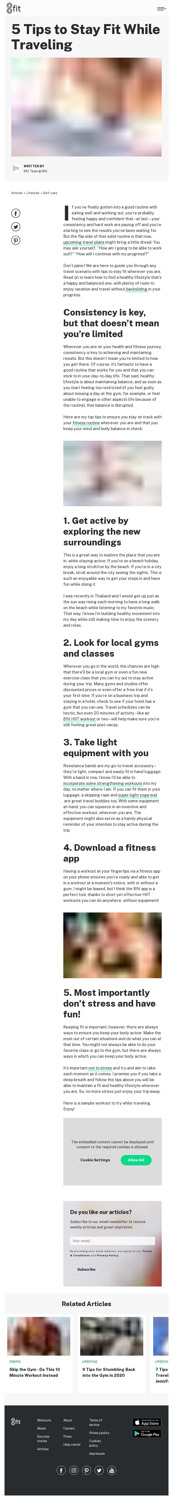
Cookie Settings (95, 1160)
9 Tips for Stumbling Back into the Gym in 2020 (108, 1372)
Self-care (50, 193)
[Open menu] (161, 8)
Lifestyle (32, 193)
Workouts (44, 1420)
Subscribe (86, 1269)
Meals (41, 1428)
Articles (17, 193)
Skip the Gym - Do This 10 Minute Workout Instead (34, 1372)
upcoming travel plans (83, 242)
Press (67, 1436)
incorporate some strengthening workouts (102, 783)
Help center (72, 1444)
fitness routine (86, 422)
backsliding (136, 289)
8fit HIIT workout (79, 719)
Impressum (97, 1453)
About (67, 1420)
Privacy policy (99, 1433)
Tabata (14, 1361)
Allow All (136, 1160)
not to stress (100, 1068)
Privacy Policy (107, 1255)
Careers (69, 1428)
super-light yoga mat (137, 795)
